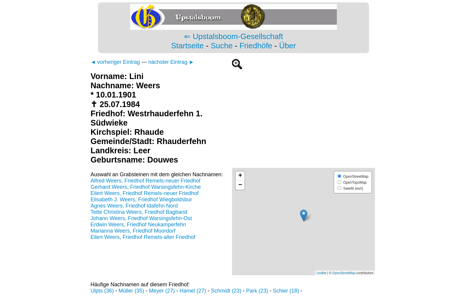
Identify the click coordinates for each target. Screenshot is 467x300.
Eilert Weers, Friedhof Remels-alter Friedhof (143, 237)
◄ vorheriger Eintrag (115, 62)
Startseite (187, 45)
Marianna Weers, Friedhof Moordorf (133, 231)
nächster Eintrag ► (171, 62)
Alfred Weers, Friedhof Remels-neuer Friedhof (145, 181)
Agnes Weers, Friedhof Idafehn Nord (134, 206)
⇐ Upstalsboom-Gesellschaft (233, 36)
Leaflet (321, 273)
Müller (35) (131, 291)
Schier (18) (286, 291)
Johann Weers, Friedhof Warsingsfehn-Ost (141, 218)
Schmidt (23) (226, 291)
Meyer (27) (162, 291)
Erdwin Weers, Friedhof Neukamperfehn (138, 225)
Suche (222, 45)
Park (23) (257, 291)
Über (287, 45)
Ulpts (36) (102, 291)
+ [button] (240, 175)
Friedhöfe (255, 45)
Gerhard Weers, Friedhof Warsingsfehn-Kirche (146, 187)
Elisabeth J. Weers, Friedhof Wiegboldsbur (141, 199)
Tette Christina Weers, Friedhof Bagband (139, 212)
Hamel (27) (193, 291)
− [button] (240, 185)
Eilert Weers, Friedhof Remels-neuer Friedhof (145, 193)
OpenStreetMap (344, 273)
